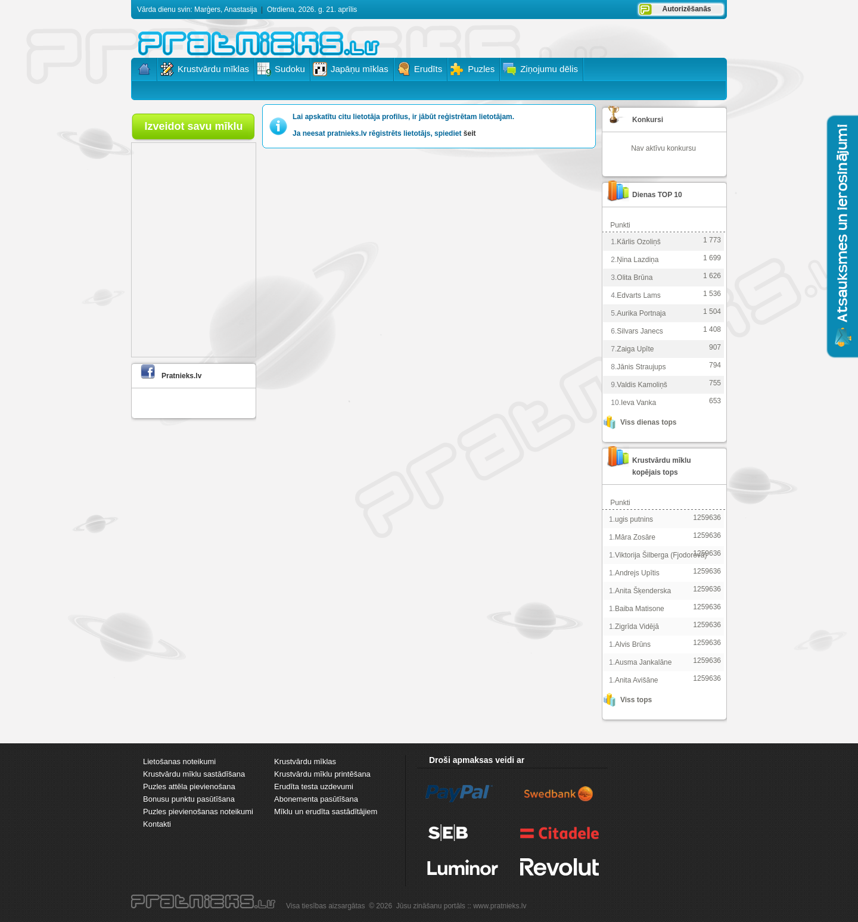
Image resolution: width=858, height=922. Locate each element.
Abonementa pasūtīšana (316, 799)
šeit (470, 133)
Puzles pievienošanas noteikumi (198, 811)
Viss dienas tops (648, 422)
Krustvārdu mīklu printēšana (322, 774)
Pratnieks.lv (181, 376)
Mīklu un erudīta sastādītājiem (325, 811)
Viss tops (636, 700)
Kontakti (157, 824)
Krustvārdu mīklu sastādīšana (194, 774)
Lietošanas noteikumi (179, 761)
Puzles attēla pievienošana (189, 786)
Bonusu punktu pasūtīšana (189, 799)
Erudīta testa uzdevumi (313, 786)
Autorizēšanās (686, 9)
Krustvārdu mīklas (305, 761)
